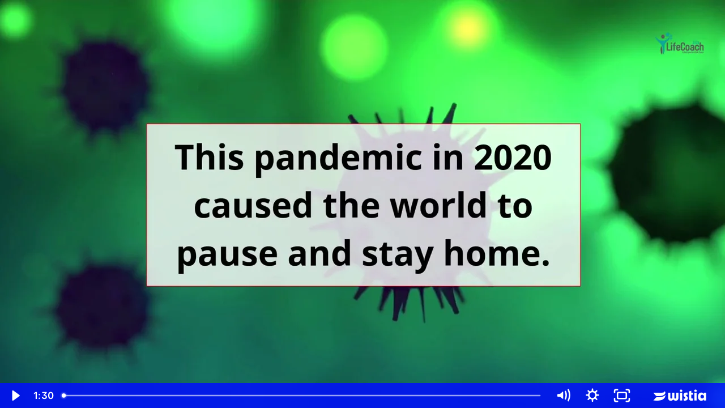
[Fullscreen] (622, 395)
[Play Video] (14, 395)
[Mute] (563, 395)
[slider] (302, 395)
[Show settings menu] (592, 395)
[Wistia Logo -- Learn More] (681, 395)
